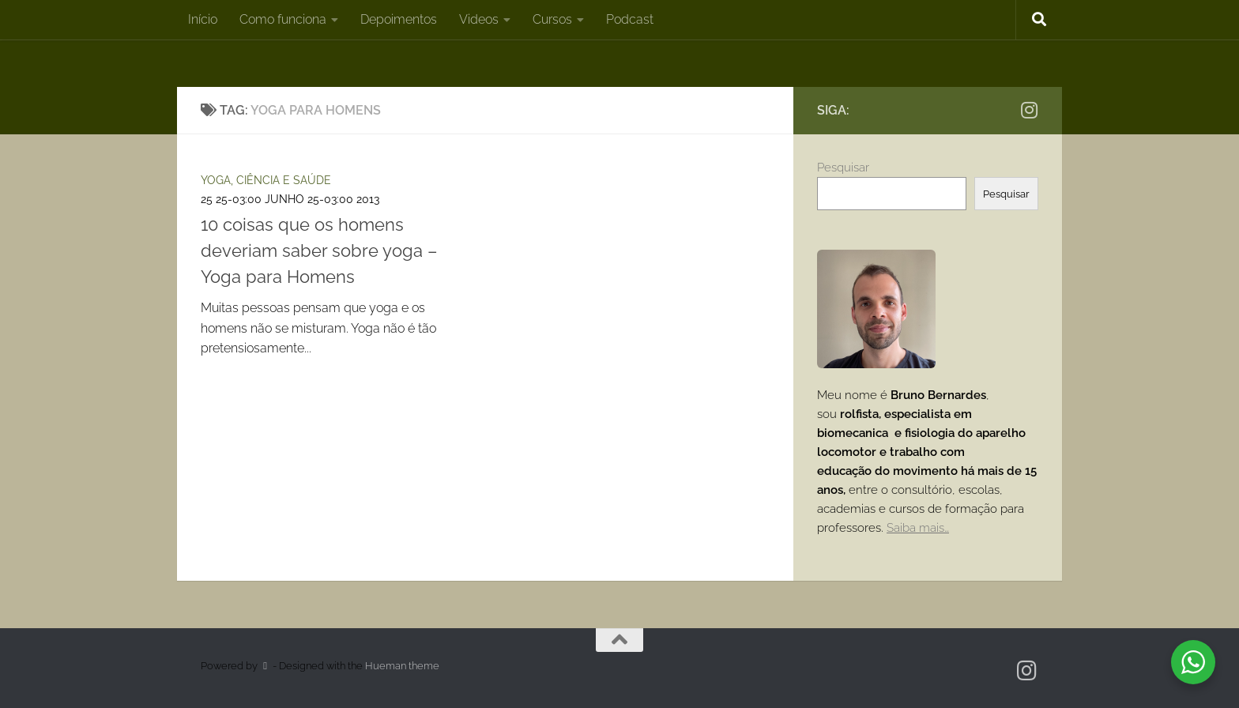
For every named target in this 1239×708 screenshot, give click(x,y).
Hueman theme (402, 666)
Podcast (629, 19)
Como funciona (282, 19)
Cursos (552, 19)
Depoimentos (398, 19)
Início (202, 19)
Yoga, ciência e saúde (266, 180)
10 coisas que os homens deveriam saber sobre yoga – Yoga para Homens (319, 250)
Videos (479, 19)
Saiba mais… (918, 528)
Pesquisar (843, 167)
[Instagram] (1028, 109)
